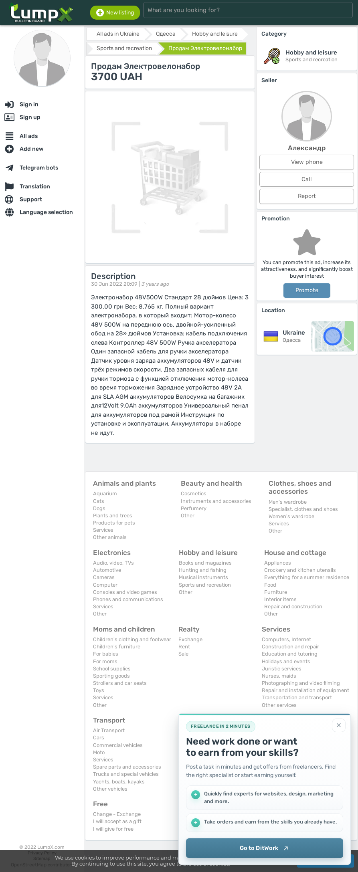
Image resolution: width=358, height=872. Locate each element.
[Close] (339, 725)
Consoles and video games (125, 592)
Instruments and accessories (216, 501)
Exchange (190, 639)
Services (103, 530)
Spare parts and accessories (127, 767)
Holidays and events (286, 661)
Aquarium (105, 493)
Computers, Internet (286, 639)
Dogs (99, 508)
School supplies (112, 669)
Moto (99, 752)
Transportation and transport (297, 697)
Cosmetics (193, 493)
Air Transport (109, 730)
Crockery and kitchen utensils (300, 570)
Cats (98, 501)
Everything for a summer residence (306, 577)
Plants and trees (112, 516)
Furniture (275, 592)
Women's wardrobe (291, 516)
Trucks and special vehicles (126, 774)
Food (270, 585)
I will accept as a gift (117, 821)
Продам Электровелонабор (205, 48)
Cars (98, 738)
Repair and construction (293, 607)
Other (187, 516)
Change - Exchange (117, 814)
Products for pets (114, 523)
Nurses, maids (279, 676)
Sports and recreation (205, 585)
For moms (105, 661)
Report (307, 196)
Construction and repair (290, 647)
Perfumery (193, 508)
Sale (183, 654)
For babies (105, 654)
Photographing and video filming (301, 683)
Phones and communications (128, 599)
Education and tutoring (290, 654)
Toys (98, 690)
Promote (306, 290)
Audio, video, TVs (113, 563)
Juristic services (281, 669)
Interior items (280, 599)
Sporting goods (111, 676)
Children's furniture (116, 647)
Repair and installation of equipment (305, 690)
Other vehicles (110, 789)
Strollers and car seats (120, 683)
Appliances (277, 563)
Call (306, 179)
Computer (105, 585)
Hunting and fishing (203, 570)
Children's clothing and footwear (132, 639)
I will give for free (113, 829)
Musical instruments (203, 577)
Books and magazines (205, 563)
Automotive (107, 570)
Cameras (104, 577)
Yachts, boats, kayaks (119, 782)
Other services (279, 705)
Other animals (110, 537)
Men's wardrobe (288, 502)
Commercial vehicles (118, 745)
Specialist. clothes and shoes (303, 509)
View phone (307, 162)
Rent (184, 647)
